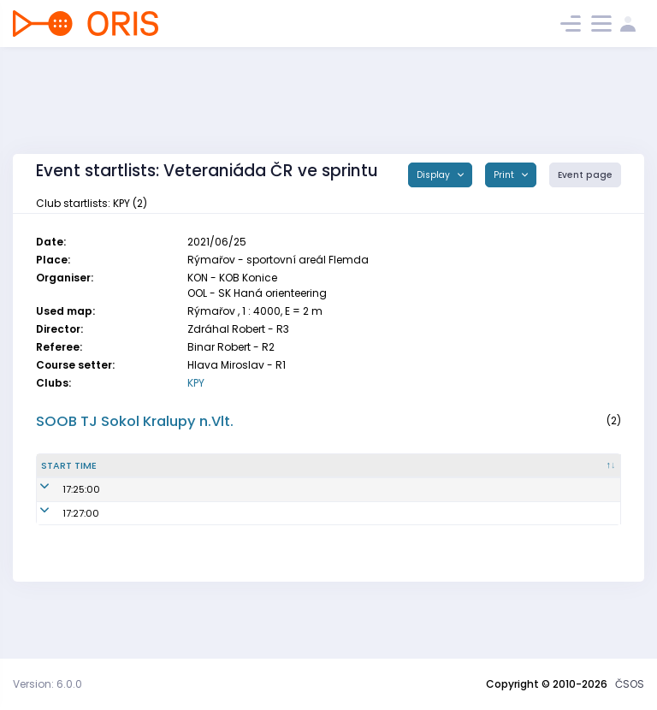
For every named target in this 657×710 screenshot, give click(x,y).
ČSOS (629, 684)
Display (435, 175)
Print (505, 175)
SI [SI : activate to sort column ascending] (418, 486)
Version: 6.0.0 (47, 684)
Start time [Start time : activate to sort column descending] (56, 486)
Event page (585, 175)
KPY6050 (312, 555)
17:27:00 (59, 555)
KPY (195, 383)
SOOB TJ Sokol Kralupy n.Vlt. (135, 421)
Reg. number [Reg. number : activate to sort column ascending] (321, 486)
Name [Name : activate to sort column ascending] (178, 486)
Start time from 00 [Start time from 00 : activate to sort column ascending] (118, 487)
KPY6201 (310, 532)
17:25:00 (60, 532)
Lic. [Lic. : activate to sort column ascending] (493, 486)
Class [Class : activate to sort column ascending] (558, 486)
